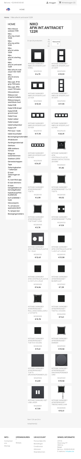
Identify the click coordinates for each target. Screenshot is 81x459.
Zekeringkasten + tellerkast (14, 168)
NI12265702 (38, 254)
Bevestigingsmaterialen (15, 137)
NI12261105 (38, 195)
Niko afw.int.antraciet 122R (15, 64)
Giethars (11, 145)
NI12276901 (61, 284)
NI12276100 (38, 71)
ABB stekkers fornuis (13, 149)
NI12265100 (61, 254)
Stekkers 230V (14, 159)
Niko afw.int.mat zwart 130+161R (14, 71)
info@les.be (70, 451)
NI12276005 (38, 161)
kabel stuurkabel (15, 134)
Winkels (18, 443)
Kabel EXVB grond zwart (13, 112)
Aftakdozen (13, 140)
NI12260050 (38, 346)
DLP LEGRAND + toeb (14, 199)
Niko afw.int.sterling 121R (14, 57)
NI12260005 (38, 225)
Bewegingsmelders (15, 214)
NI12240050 (61, 314)
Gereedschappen (15, 162)
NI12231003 (61, 378)
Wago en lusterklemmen (14, 155)
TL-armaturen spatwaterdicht (14, 207)
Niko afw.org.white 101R (13, 43)
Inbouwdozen (13, 92)
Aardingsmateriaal (15, 143)
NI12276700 (38, 131)
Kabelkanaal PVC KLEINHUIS (14, 194)
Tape (10, 164)
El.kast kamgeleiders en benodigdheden (15, 188)
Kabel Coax (12, 116)
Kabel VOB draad (14, 108)
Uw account (40, 437)
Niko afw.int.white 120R (13, 50)
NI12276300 (61, 101)
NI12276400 (61, 131)
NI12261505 (61, 195)
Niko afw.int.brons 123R (13, 77)
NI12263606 (61, 408)
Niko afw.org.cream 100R (14, 36)
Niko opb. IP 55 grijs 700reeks (14, 83)
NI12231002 (38, 378)
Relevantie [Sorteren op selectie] (56, 43)
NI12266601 (61, 165)
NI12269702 (61, 223)
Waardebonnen (39, 452)
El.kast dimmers (14, 183)
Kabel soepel (13, 122)
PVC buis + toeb (14, 131)
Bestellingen (38, 444)
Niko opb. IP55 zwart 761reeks (14, 88)
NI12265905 (38, 316)
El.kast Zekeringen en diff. (14, 174)
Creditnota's (38, 446)
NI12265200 (38, 284)
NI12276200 (61, 71)
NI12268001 (38, 406)
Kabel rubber (13, 119)
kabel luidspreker (15, 125)
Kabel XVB (12, 105)
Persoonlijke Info (40, 441)
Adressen (37, 449)
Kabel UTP (12, 128)
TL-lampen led (13, 211)
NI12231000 (61, 346)
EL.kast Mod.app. (15, 180)
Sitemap (7, 446)
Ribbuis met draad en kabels (14, 96)
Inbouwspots (13, 203)
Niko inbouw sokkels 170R (13, 30)
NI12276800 (38, 101)
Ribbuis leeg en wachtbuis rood (14, 101)
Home (22, 9)
